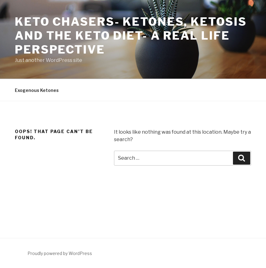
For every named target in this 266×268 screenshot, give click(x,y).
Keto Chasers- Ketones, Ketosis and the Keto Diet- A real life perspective (131, 35)
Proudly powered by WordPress (59, 253)
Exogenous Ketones (37, 90)
